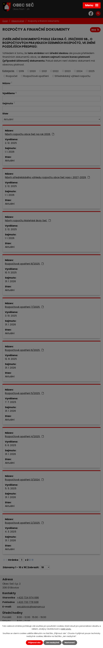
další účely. (66, 629)
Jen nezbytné (52, 642)
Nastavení (70, 642)
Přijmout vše (34, 642)
